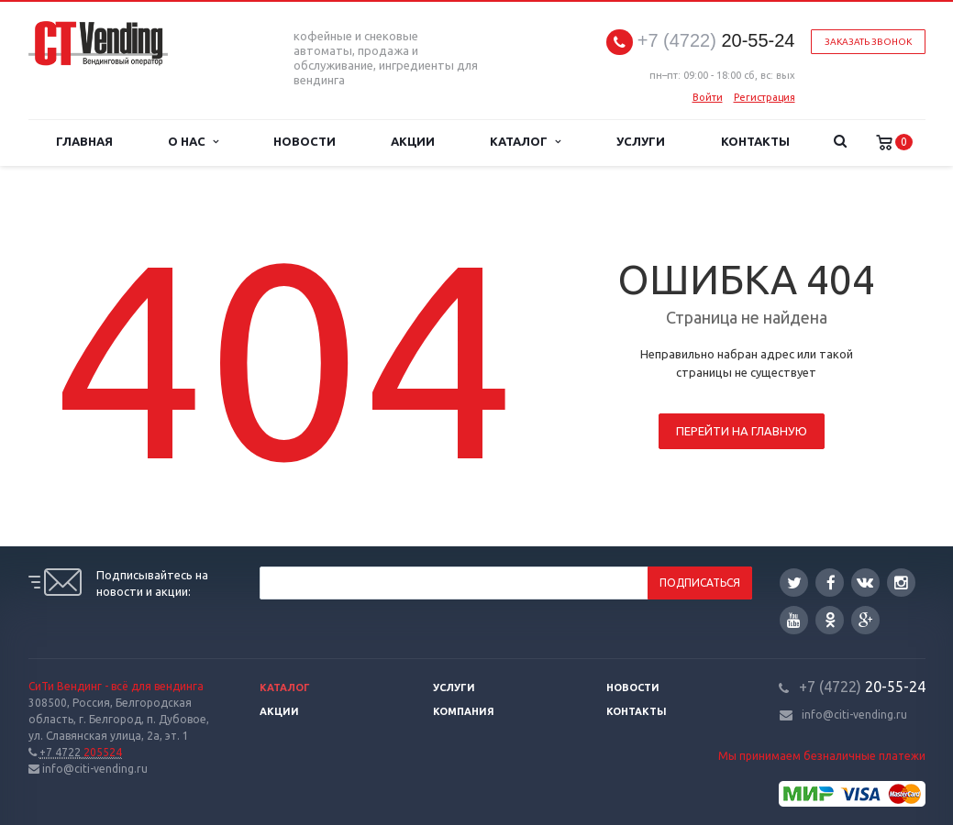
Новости (304, 141)
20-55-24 (716, 40)
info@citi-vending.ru (854, 714)
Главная (84, 141)
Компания (463, 711)
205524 (80, 752)
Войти (708, 97)
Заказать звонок (868, 42)
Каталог (525, 141)
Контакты (755, 141)
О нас (193, 141)
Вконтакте (865, 581)
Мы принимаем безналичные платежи (821, 756)
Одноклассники (830, 619)
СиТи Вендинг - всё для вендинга (116, 686)
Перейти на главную (741, 430)
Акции (413, 141)
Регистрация (764, 97)
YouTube (794, 620)
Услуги (640, 141)
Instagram (901, 582)
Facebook (831, 582)
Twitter (794, 582)
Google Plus (866, 620)
